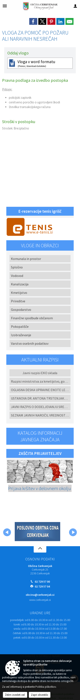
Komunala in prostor (26, 259)
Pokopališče (20, 326)
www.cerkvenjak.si (40, 600)
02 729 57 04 (42, 586)
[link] (33, 21)
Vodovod (17, 276)
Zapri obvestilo (39, 695)
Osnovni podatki (40, 559)
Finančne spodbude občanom (32, 318)
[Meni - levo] (4, 5)
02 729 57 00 (42, 581)
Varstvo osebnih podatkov (29, 343)
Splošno (17, 267)
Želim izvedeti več (15, 695)
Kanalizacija (19, 284)
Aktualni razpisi (40, 359)
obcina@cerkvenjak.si (40, 595)
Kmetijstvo (19, 292)
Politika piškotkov (45, 687)
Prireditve (18, 301)
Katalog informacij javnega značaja (40, 436)
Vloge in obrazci (40, 245)
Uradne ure (40, 613)
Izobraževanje (21, 335)
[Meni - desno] (75, 5)
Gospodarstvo (21, 309)
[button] (7, 532)
